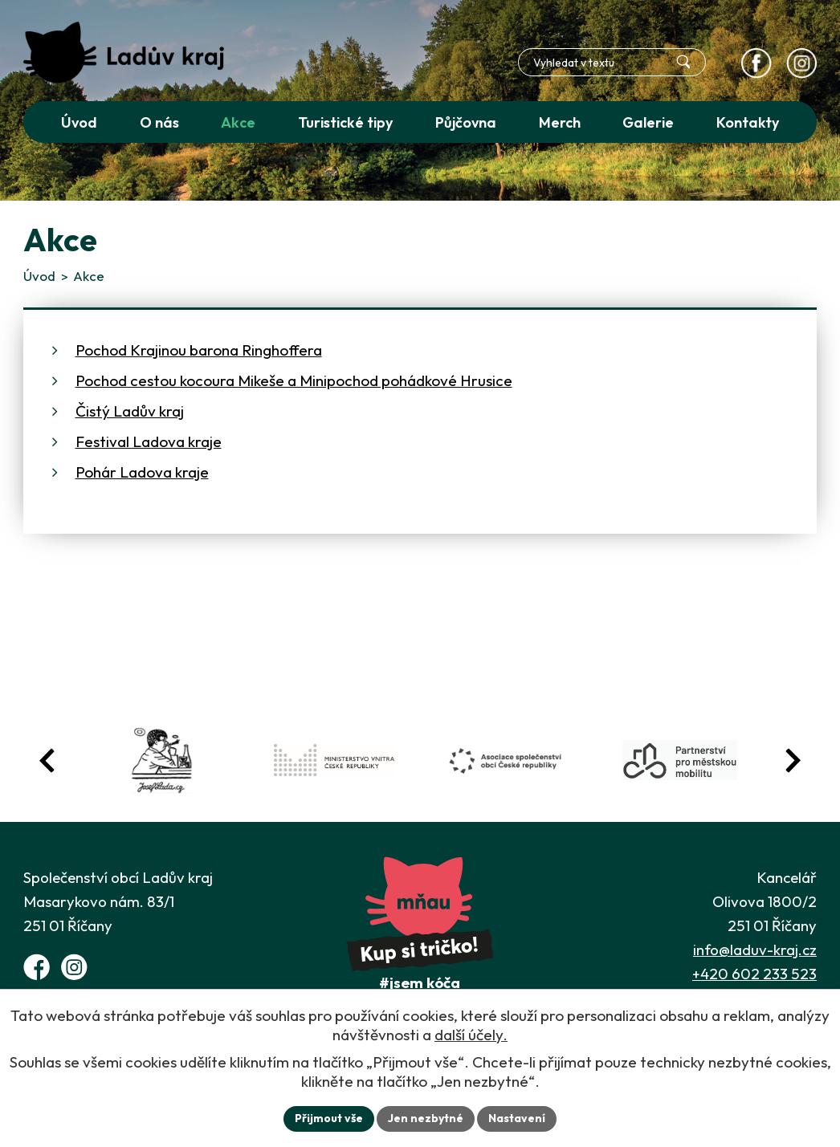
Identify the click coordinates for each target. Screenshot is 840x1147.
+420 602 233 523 (754, 973)
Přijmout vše (329, 1118)
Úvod (39, 275)
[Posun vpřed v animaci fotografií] (793, 760)
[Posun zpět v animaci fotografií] (47, 760)
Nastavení (516, 1118)
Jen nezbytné (425, 1118)
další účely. (471, 1034)
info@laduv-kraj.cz (755, 949)
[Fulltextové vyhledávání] (612, 62)
